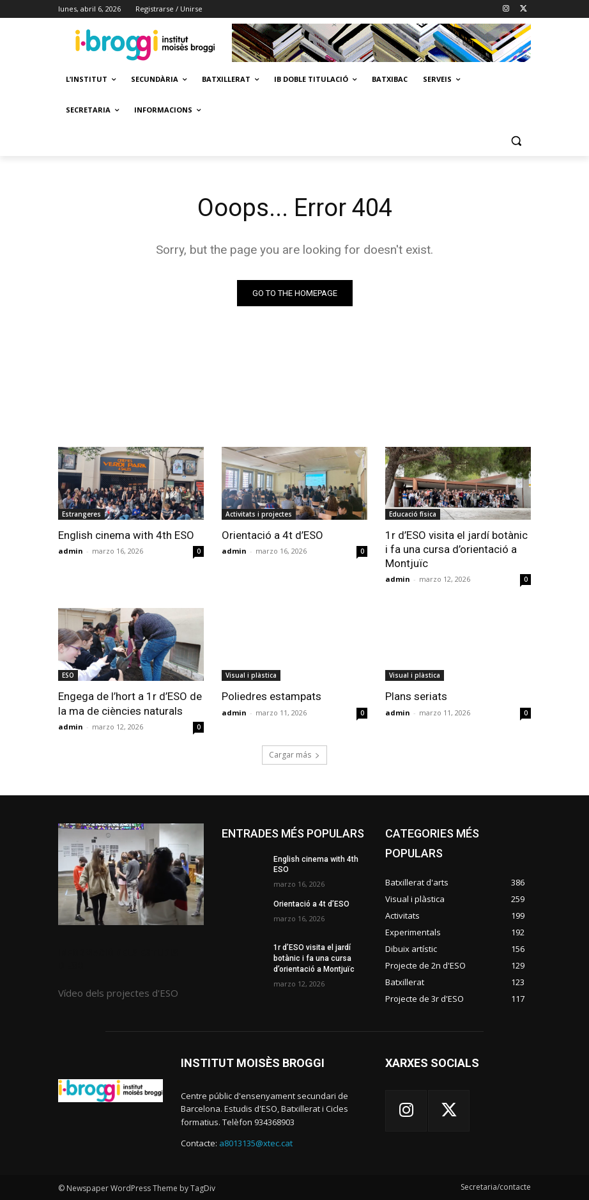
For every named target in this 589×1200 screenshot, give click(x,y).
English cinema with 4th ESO (126, 535)
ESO (68, 675)
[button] (516, 141)
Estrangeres (81, 514)
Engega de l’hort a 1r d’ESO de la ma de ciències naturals (130, 703)
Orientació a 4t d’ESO (272, 535)
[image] (131, 874)
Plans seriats (416, 696)
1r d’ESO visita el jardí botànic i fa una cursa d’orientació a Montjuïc (456, 549)
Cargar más (294, 754)
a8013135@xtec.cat (256, 1143)
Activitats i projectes (259, 514)
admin (70, 551)
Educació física (412, 514)
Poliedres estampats (271, 696)
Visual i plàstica (251, 675)
